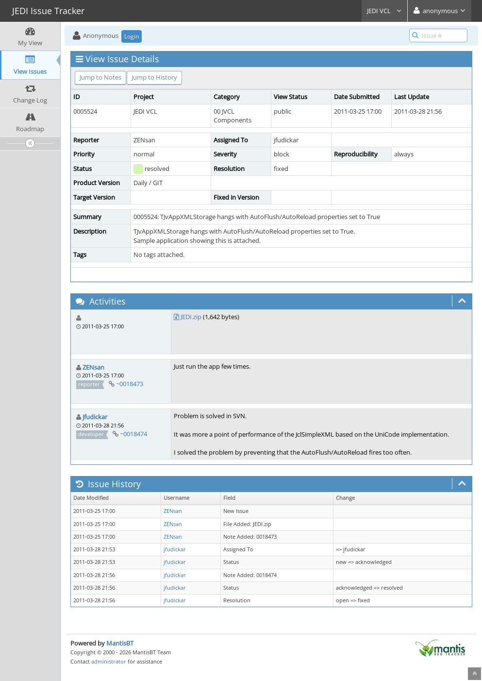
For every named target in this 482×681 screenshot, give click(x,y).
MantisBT (119, 643)
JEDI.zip (191, 316)
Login (131, 36)
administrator (108, 661)
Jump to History (154, 77)
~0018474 (133, 433)
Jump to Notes (100, 77)
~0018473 (129, 383)
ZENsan (93, 367)
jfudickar (95, 416)
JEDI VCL (384, 10)
